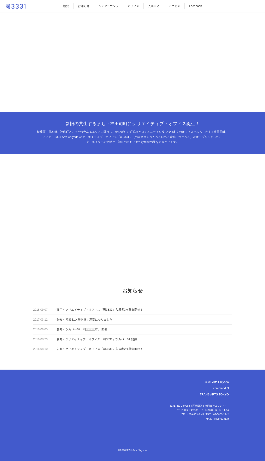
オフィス (133, 6)
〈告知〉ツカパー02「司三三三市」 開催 (80, 329)
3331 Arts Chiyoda (217, 382)
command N (221, 388)
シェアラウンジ (108, 6)
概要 (66, 6)
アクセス (174, 6)
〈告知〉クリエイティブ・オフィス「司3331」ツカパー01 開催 (95, 339)
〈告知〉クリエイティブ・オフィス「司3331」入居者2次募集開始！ (98, 349)
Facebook (195, 6)
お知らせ (83, 6)
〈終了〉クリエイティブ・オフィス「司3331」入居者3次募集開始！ (98, 309)
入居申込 (154, 6)
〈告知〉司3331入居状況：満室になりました (83, 319)
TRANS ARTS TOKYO (214, 394)
